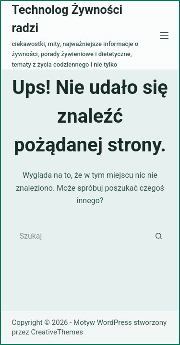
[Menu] (164, 35)
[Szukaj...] (80, 235)
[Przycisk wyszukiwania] (158, 235)
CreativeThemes (57, 332)
